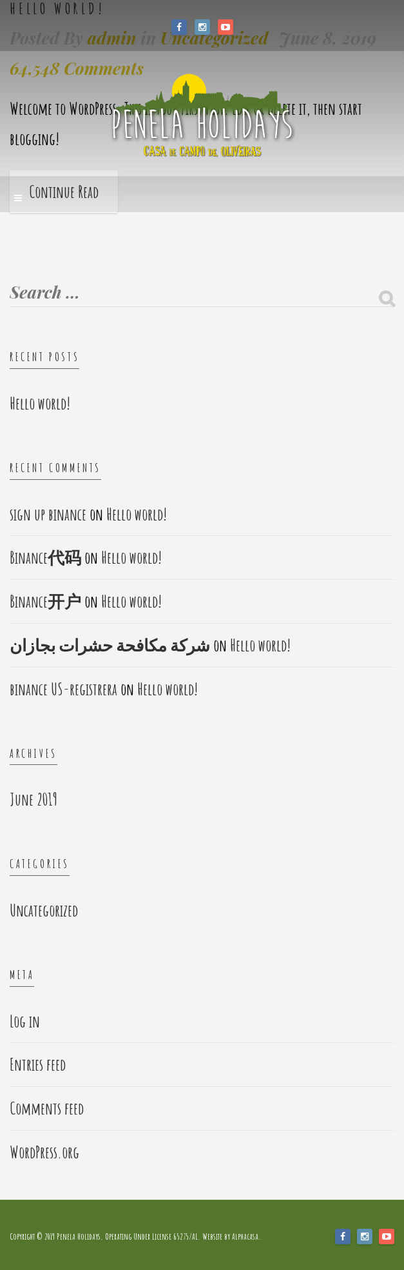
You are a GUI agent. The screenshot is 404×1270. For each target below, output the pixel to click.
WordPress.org (44, 1152)
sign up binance (48, 514)
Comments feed (47, 1108)
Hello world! (40, 403)
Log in (25, 1021)
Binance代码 (45, 557)
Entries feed (38, 1064)
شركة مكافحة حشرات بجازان (110, 645)
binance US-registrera (63, 689)
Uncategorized (44, 910)
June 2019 (33, 799)
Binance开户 (45, 601)
